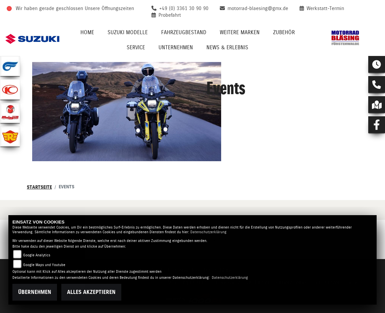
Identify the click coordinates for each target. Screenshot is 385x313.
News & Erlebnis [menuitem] (227, 47)
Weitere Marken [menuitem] (240, 32)
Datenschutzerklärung (208, 232)
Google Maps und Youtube (44, 265)
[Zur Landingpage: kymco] (10, 89)
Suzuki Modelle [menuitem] (128, 32)
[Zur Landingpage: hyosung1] (10, 66)
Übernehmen (34, 292)
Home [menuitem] (87, 32)
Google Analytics (36, 255)
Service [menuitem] (136, 47)
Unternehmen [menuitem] (175, 47)
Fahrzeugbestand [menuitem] (183, 32)
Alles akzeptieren (91, 292)
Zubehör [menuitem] (284, 32)
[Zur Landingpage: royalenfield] (10, 136)
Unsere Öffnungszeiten (109, 8)
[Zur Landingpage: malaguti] (10, 113)
